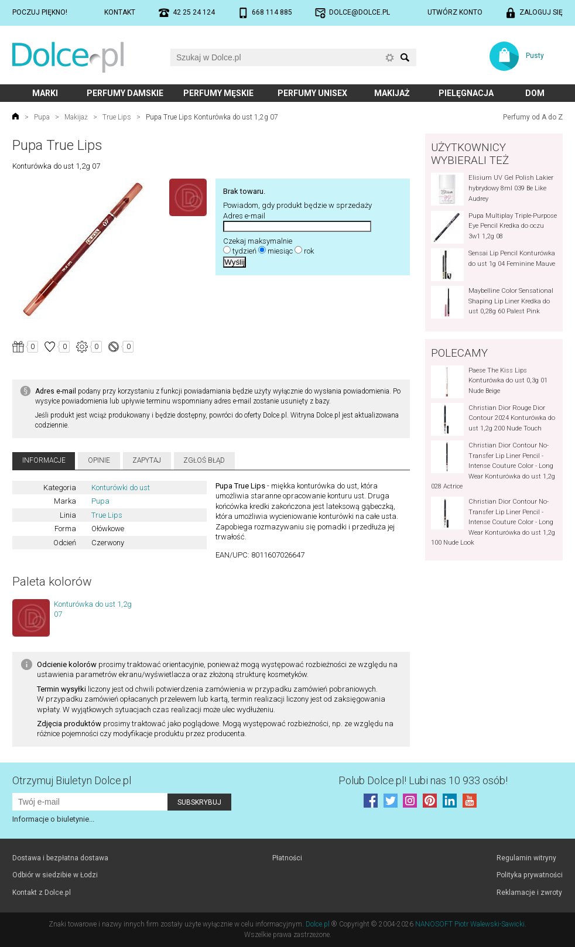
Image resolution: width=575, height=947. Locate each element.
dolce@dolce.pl (359, 12)
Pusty (535, 56)
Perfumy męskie (218, 93)
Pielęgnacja (466, 93)
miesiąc (280, 251)
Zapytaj (146, 460)
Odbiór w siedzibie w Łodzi (55, 875)
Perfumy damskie (125, 93)
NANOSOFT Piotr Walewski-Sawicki (470, 924)
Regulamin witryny (526, 858)
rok (309, 251)
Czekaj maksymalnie (257, 241)
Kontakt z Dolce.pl (41, 892)
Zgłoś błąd (204, 460)
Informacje (44, 460)
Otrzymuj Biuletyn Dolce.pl (71, 780)
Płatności (287, 858)
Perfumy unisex (312, 93)
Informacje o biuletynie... (53, 819)
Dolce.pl (318, 924)
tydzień (244, 251)
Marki (45, 93)
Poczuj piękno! (39, 12)
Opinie (99, 460)
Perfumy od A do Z (533, 117)
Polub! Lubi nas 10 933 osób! (423, 780)
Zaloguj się (541, 12)
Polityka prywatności (530, 875)
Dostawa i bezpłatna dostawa (60, 858)
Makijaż (392, 93)
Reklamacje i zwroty (529, 892)
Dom (535, 93)
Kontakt (119, 12)
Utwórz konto (454, 12)
